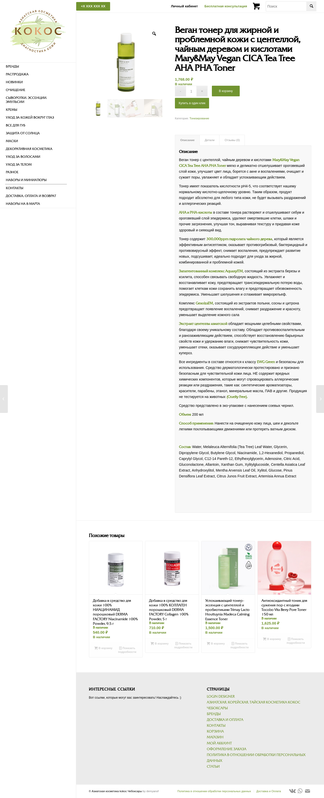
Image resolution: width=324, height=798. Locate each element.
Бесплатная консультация (226, 6)
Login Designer (221, 696)
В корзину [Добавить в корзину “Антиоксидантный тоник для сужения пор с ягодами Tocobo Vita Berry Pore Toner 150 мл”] (272, 639)
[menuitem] (36, 67)
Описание (187, 140)
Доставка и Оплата (225, 720)
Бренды (214, 714)
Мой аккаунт (219, 743)
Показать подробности (127, 649)
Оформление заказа (226, 749)
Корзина (215, 731)
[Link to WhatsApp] (300, 791)
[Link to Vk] (292, 791)
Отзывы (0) (232, 140)
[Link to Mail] (307, 791)
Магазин (215, 737)
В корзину (226, 91)
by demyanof (151, 791)
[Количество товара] (191, 91)
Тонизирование (199, 118)
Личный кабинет (184, 6)
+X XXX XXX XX (93, 6)
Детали (210, 140)
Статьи (213, 766)
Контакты (216, 725)
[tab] (187, 140)
